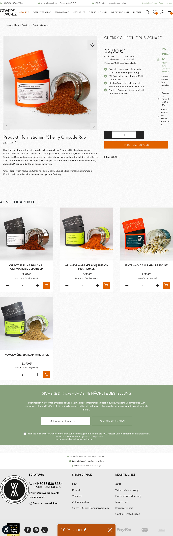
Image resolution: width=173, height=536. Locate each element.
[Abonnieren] (112, 420)
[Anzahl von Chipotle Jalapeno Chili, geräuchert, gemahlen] (22, 285)
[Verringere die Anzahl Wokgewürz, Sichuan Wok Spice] (7, 374)
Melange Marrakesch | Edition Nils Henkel (86, 267)
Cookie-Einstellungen (127, 513)
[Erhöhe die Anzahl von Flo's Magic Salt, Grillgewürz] (157, 285)
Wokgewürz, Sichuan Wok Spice (26, 355)
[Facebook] (27, 530)
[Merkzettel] (154, 12)
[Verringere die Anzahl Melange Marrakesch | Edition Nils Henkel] (67, 285)
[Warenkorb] (169, 12)
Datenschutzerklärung (128, 495)
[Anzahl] (124, 135)
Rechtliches (125, 474)
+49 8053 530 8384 (46, 484)
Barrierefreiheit (124, 507)
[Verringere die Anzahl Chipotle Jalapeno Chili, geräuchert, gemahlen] (7, 285)
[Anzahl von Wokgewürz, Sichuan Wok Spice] (22, 374)
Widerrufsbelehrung (127, 490)
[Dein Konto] (162, 12)
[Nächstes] (93, 126)
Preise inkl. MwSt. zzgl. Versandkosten (120, 63)
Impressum (121, 501)
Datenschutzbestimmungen (54, 433)
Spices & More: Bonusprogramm (159, 3)
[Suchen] (147, 12)
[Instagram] (36, 530)
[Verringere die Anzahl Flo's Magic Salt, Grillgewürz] (127, 285)
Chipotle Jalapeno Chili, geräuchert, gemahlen (26, 267)
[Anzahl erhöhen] (140, 135)
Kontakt (77, 490)
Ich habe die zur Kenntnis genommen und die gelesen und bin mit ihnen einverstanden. (89, 433)
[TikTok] (44, 530)
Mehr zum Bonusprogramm (166, 67)
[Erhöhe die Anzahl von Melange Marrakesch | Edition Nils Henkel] (97, 285)
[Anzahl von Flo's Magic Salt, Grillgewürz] (142, 285)
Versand (77, 495)
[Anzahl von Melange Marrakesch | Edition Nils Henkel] (82, 285)
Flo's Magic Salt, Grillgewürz (146, 265)
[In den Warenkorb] (46, 285)
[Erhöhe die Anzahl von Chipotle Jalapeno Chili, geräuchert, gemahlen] (38, 285)
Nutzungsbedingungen (85, 439)
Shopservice (82, 474)
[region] (50, 83)
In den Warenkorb (136, 145)
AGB (105, 433)
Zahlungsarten (80, 501)
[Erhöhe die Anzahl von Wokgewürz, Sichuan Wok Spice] (38, 374)
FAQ (74, 484)
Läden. (55, 503)
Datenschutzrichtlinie (63, 439)
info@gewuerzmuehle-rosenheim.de (44, 494)
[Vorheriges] (6, 126)
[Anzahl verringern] (108, 135)
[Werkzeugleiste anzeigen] (6, 529)
